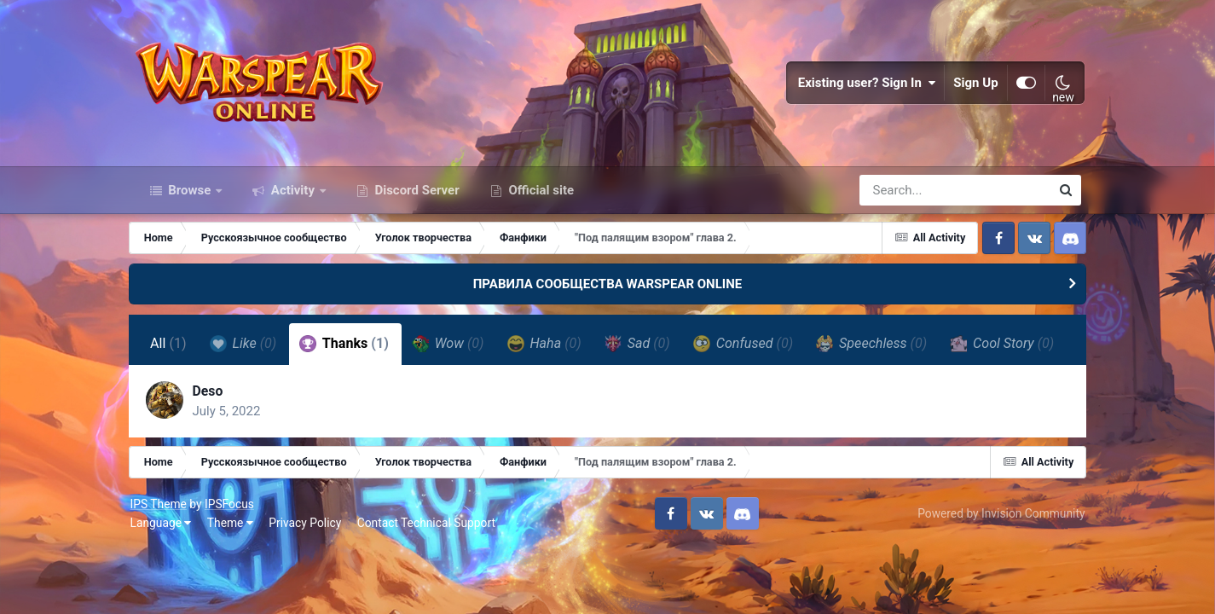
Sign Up (972, 85)
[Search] (906, 194)
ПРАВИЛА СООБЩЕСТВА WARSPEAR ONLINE (608, 288)
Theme (234, 569)
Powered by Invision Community (996, 560)
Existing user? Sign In (864, 85)
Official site (540, 194)
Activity (293, 194)
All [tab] (174, 348)
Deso (214, 437)
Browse (190, 194)
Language (165, 569)
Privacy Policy (309, 569)
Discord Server (416, 194)
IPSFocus (233, 551)
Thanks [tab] (350, 347)
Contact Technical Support (431, 569)
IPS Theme (163, 551)
